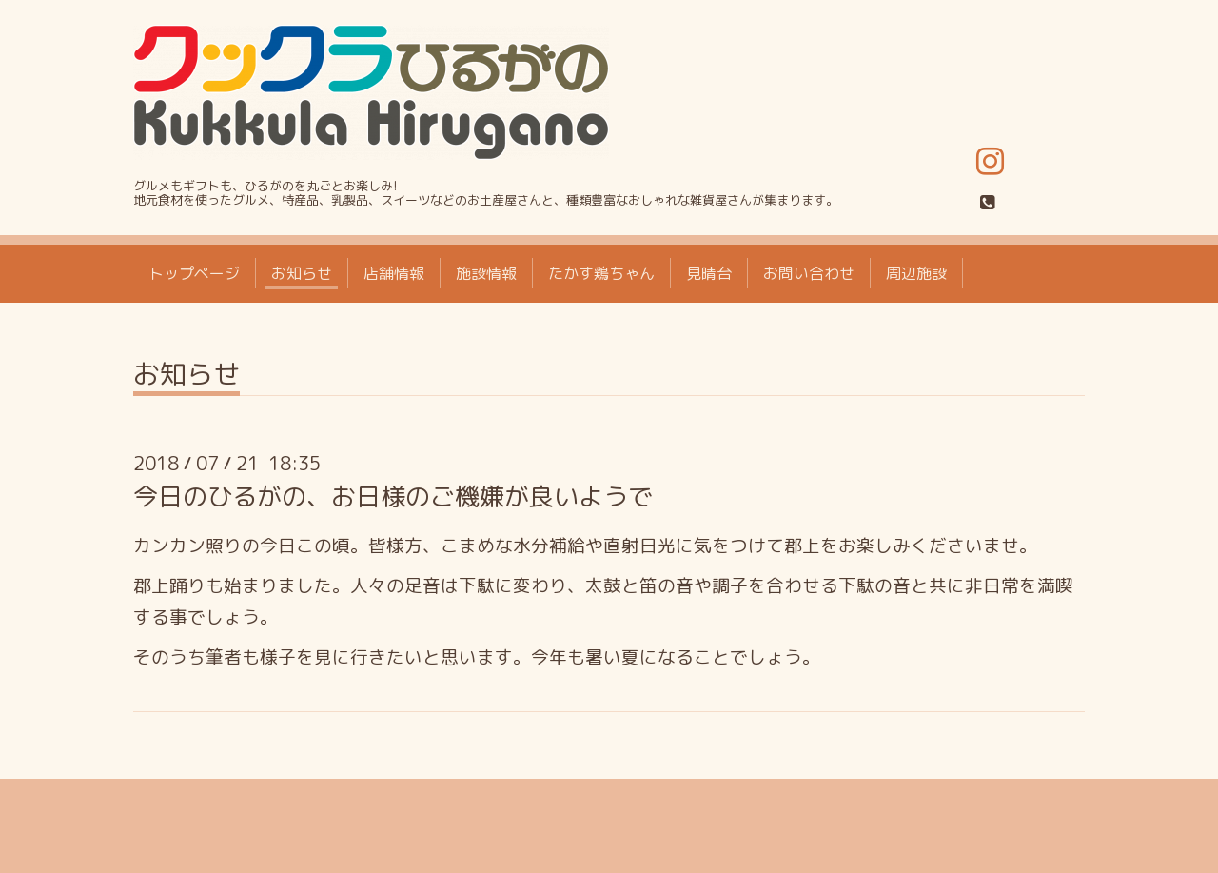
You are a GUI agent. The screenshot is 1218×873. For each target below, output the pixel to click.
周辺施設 (916, 273)
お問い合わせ (809, 273)
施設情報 (486, 273)
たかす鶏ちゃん (601, 273)
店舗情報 (393, 273)
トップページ (194, 273)
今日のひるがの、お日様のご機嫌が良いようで (393, 496)
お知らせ (301, 273)
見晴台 (709, 273)
